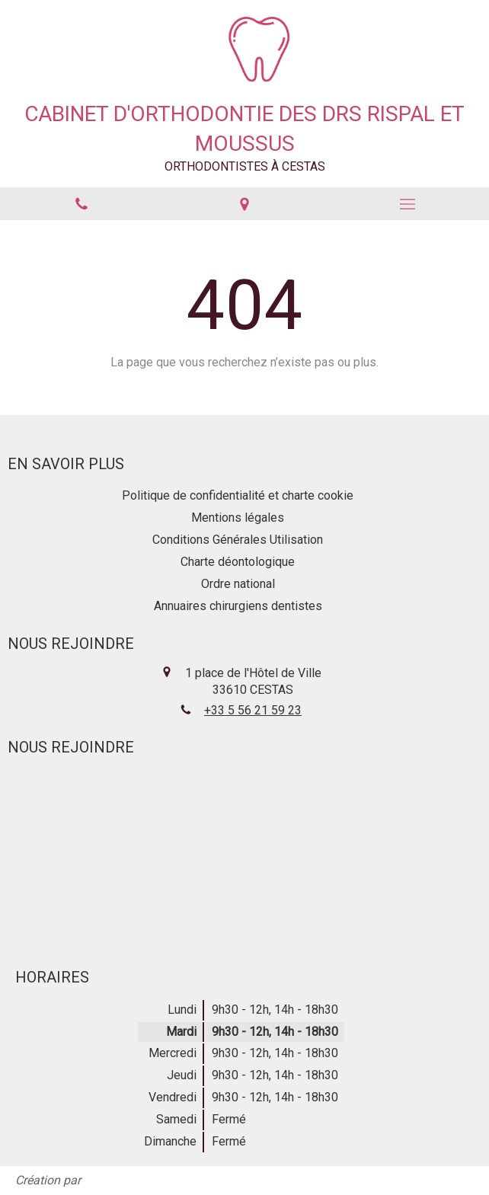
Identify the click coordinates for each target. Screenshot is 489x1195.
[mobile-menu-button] (407, 204)
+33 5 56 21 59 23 (253, 710)
